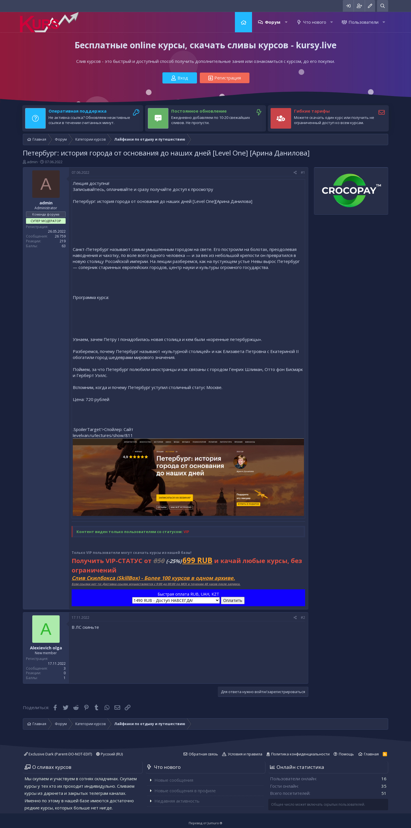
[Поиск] (382, 6)
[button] (286, 22)
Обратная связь (203, 754)
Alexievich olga (46, 648)
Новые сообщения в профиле (185, 790)
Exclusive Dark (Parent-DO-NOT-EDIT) (58, 754)
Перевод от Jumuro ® (205, 823)
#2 (303, 617)
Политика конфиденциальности (300, 754)
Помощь (346, 754)
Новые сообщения (173, 780)
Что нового (314, 22)
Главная (243, 22)
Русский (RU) (109, 754)
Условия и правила (245, 754)
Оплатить (232, 600)
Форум (272, 22)
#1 (303, 172)
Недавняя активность (177, 801)
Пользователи (363, 22)
